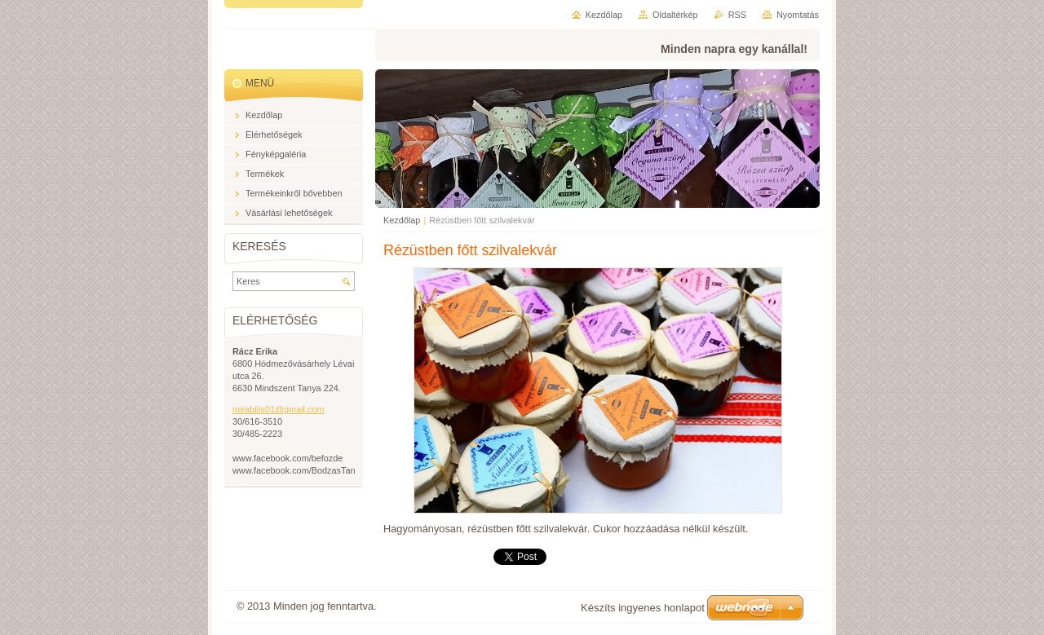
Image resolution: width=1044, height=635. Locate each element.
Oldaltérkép (675, 15)
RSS (737, 15)
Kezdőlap (401, 220)
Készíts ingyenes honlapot (643, 608)
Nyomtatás (797, 15)
